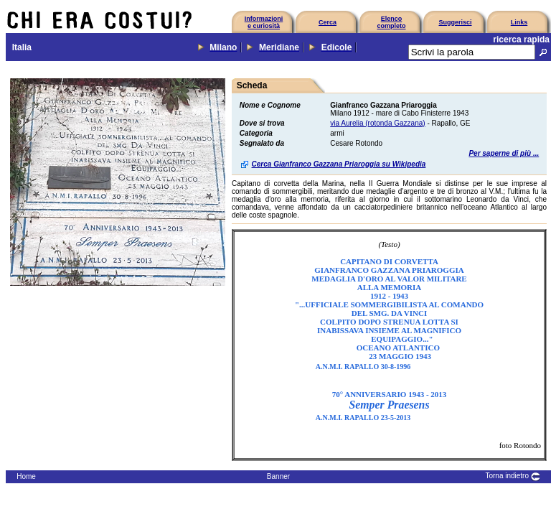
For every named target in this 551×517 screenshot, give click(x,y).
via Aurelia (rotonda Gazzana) (377, 123)
